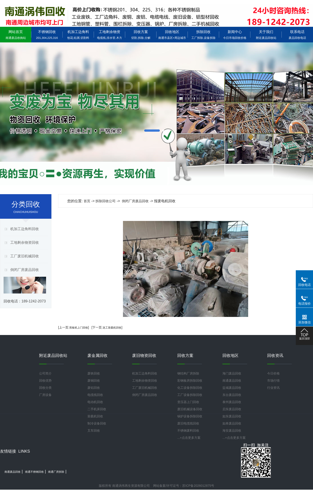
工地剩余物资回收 (24, 242)
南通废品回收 (231, 380)
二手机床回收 (96, 409)
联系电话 (297, 35)
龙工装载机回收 (112, 327)
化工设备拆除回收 (189, 387)
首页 (87, 201)
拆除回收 (203, 35)
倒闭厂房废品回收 (24, 270)
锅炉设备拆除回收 (189, 416)
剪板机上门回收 (78, 327)
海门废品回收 (231, 373)
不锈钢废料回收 (188, 430)
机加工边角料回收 (24, 229)
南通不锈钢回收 (34, 471)
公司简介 (45, 373)
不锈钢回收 (47, 35)
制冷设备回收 (96, 423)
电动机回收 (95, 402)
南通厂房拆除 (56, 471)
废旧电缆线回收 (188, 423)
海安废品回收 (231, 430)
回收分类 (45, 387)
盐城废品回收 (231, 387)
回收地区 (172, 35)
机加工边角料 (78, 35)
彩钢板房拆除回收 (189, 380)
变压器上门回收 (188, 402)
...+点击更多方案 (189, 437)
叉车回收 (93, 430)
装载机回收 (95, 416)
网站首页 (15, 35)
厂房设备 (45, 395)
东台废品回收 (231, 395)
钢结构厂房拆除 (188, 373)
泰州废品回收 (231, 402)
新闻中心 (234, 35)
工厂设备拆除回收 (189, 395)
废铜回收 (93, 380)
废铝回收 (93, 387)
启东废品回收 (231, 409)
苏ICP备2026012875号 (198, 485)
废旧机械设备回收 (189, 409)
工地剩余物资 (109, 35)
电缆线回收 (95, 395)
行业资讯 (273, 387)
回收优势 (45, 380)
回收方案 (140, 35)
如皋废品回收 (231, 423)
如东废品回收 (231, 416)
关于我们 (266, 35)
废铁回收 (93, 373)
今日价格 (273, 373)
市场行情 (273, 380)
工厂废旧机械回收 (24, 256)
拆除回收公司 (105, 201)
